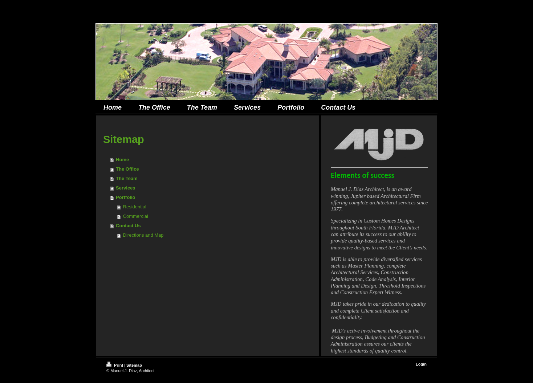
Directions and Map (143, 235)
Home (122, 159)
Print (115, 365)
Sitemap (134, 365)
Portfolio (125, 197)
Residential (134, 206)
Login (421, 364)
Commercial (135, 216)
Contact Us (128, 225)
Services (125, 188)
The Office (127, 169)
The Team (127, 178)
